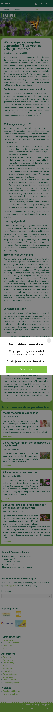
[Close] (49, 340)
